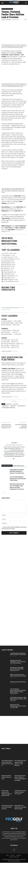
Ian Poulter (15, 404)
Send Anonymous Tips (14, 856)
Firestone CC (9, 404)
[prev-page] (2, 493)
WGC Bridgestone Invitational (8, 407)
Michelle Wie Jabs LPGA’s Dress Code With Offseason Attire (20, 807)
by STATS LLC (14, 351)
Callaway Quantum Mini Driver (18, 682)
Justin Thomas (5, 405)
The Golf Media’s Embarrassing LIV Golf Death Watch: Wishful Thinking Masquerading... (17, 691)
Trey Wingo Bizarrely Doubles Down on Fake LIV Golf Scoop (18, 654)
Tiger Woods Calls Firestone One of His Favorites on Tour (6, 426)
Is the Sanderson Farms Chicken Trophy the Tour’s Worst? (20, 792)
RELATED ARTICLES (7, 465)
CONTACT (13, 855)
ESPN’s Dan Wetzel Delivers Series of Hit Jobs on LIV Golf (18, 675)
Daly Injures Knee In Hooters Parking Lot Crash (6, 777)
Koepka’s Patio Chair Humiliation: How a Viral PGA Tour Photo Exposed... (17, 662)
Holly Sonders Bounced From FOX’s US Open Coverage (7, 807)
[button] (2, 3)
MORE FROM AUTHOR (19, 465)
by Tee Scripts (14, 397)
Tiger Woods (13, 405)
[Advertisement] (12, 563)
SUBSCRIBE (18, 855)
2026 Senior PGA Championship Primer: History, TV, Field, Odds (18, 706)
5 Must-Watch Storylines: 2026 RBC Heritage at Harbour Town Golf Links (17, 471)
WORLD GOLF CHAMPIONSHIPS (7, 8)
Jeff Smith (8, 19)
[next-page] (5, 493)
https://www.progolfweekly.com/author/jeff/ (14, 444)
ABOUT (7, 855)
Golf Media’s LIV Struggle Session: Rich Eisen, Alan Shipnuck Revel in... (17, 669)
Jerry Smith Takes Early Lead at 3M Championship (21, 426)
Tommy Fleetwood (21, 405)
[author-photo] (14, 440)
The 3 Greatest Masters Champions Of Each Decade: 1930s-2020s (18, 478)
